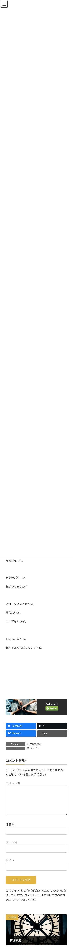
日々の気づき (34, 743)
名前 (10, 829)
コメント (13, 783)
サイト (10, 864)
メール (11, 847)
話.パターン (32, 748)
